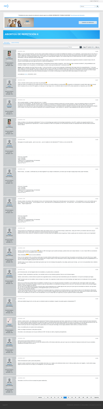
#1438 (96, 338)
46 (47, 397)
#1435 (96, 269)
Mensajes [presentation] (6, 42)
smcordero (9, 275)
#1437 (96, 318)
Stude (9, 234)
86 (51, 397)
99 (75, 397)
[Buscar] (88, 6)
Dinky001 (9, 106)
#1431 (96, 169)
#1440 (96, 378)
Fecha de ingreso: (9, 63)
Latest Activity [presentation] (15, 42)
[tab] (6, 43)
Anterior (40, 397)
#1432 (96, 198)
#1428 (96, 100)
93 (54, 397)
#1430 (96, 139)
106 (79, 397)
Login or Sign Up (94, 1)
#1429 (96, 119)
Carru (9, 57)
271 (91, 397)
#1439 (96, 358)
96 (65, 397)
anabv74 (9, 364)
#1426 (96, 51)
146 (83, 397)
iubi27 (9, 86)
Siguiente (96, 397)
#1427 (96, 80)
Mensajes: (8, 65)
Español (5, 405)
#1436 (96, 298)
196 (87, 397)
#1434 (96, 248)
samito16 (9, 145)
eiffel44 (9, 324)
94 (58, 397)
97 (68, 397)
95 (61, 397)
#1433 (96, 228)
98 (72, 397)
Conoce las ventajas (88, 22)
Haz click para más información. (78, 15)
